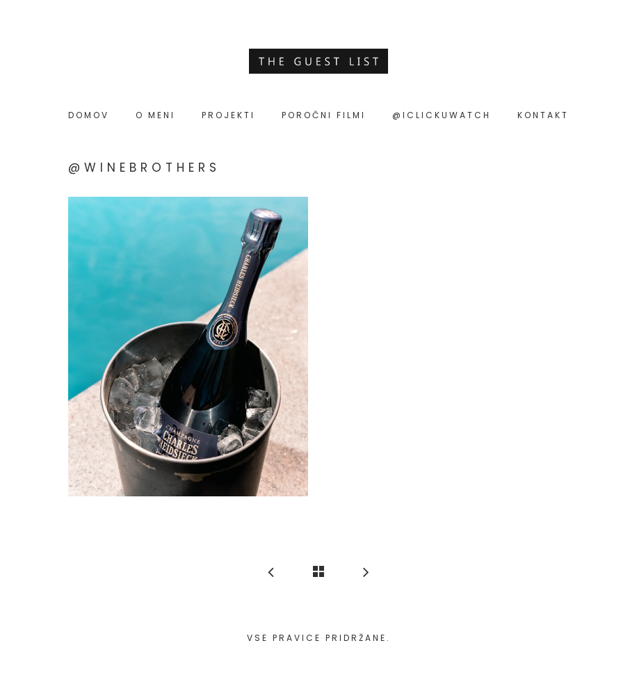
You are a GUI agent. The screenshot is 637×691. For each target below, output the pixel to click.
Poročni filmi (324, 115)
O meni (155, 115)
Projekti (228, 115)
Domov (88, 115)
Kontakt (543, 115)
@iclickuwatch (441, 115)
